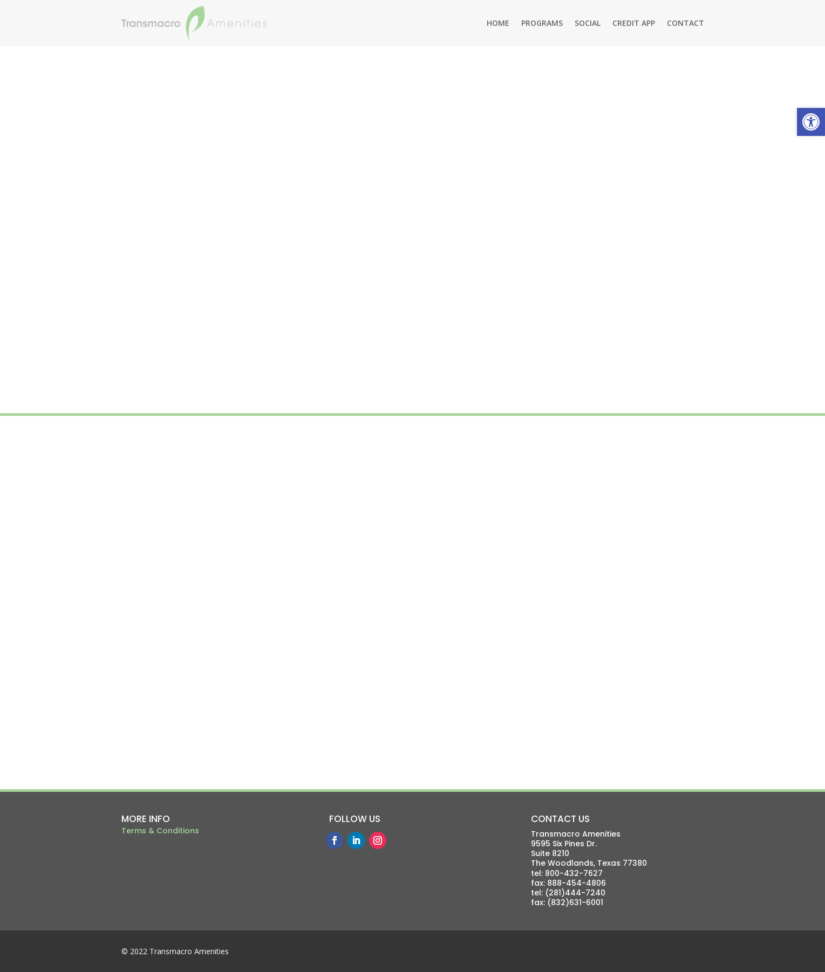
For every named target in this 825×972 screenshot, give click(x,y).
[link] (811, 122)
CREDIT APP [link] (633, 23)
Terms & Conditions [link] (160, 830)
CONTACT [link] (685, 23)
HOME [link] (498, 23)
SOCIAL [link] (588, 23)
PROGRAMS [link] (542, 23)
